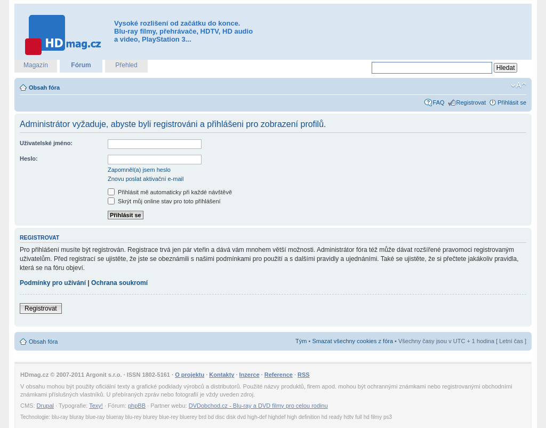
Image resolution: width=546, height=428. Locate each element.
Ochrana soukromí (119, 283)
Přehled (126, 65)
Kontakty (221, 374)
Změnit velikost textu (518, 85)
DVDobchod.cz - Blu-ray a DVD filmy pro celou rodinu (258, 405)
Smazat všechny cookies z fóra (352, 341)
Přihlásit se (511, 102)
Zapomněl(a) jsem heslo (139, 170)
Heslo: (29, 158)
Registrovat (471, 102)
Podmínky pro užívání (53, 283)
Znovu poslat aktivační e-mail (145, 179)
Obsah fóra (44, 87)
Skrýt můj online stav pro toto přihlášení (164, 201)
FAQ (439, 102)
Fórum (81, 65)
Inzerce (249, 374)
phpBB (137, 405)
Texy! (96, 405)
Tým (301, 341)
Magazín (35, 65)
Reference (278, 374)
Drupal (45, 405)
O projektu (189, 374)
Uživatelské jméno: (46, 143)
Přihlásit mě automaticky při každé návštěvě (170, 192)
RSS (304, 374)
